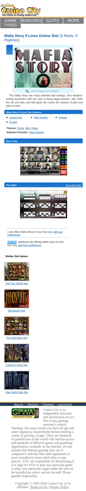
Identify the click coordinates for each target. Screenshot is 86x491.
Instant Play (15, 117)
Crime (20, 128)
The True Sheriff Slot (16, 283)
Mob (27, 128)
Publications (48, 404)
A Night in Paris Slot (17, 365)
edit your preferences (29, 245)
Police (34, 128)
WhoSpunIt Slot (16, 310)
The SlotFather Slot (16, 338)
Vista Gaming (36, 132)
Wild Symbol (41, 117)
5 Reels (62, 117)
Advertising (32, 404)
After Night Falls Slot (16, 392)
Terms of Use (39, 487)
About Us (18, 404)
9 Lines (13, 122)
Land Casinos (65, 404)
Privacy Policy (59, 487)
